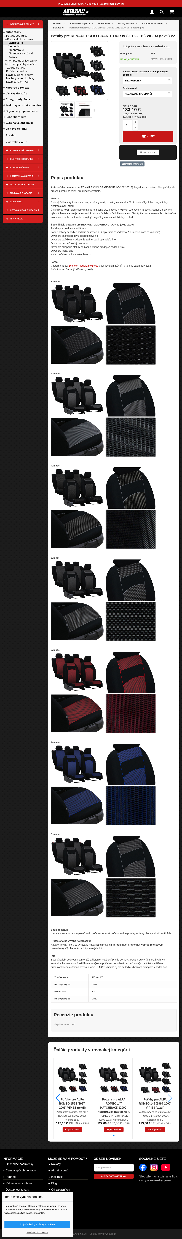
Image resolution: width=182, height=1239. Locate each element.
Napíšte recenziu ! (64, 1024)
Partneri (11, 1176)
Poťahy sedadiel (16, 35)
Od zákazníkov (60, 1189)
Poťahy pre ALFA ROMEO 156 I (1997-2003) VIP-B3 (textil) (72, 1103)
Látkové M (16, 42)
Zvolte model (130, 88)
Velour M (14, 46)
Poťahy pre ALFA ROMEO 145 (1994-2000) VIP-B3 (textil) (155, 1103)
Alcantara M (16, 50)
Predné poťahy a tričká (21, 64)
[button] (113, 1135)
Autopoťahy (13, 32)
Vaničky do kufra (16, 93)
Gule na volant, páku (19, 122)
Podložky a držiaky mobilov (23, 105)
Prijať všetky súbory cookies (37, 1224)
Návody (56, 1164)
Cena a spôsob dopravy (21, 1170)
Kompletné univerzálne (22, 60)
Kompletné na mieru (20, 39)
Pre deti (11, 135)
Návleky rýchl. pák (17, 82)
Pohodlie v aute (16, 117)
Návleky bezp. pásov (19, 74)
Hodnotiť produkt (148, 152)
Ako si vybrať (59, 1170)
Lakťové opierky (16, 128)
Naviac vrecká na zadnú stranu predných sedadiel (145, 73)
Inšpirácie (57, 1176)
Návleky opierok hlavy (20, 78)
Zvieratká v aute (16, 142)
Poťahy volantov (16, 71)
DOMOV (57, 23)
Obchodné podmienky (19, 1164)
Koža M (13, 57)
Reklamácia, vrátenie (19, 1183)
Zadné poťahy (16, 67)
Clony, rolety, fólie (18, 99)
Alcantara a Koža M (21, 53)
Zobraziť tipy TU (113, 3)
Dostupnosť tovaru (17, 1189)
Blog (54, 1183)
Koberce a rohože (17, 87)
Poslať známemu (132, 164)
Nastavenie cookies (37, 1232)
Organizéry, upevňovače (22, 111)
